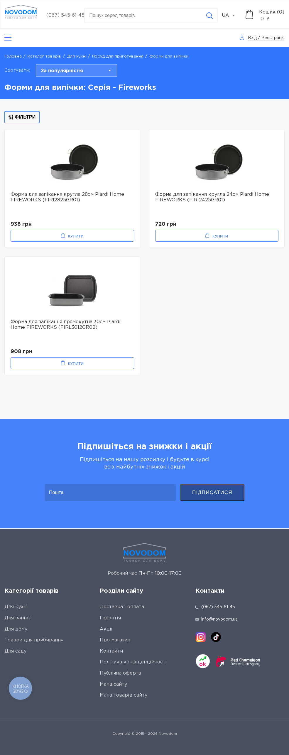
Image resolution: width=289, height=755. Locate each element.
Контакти (111, 651)
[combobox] (231, 15)
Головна (13, 56)
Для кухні (76, 56)
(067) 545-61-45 (65, 15)
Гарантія (110, 618)
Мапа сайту (113, 684)
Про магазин (115, 640)
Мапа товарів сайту (123, 695)
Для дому (15, 629)
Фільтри (22, 116)
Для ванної (17, 618)
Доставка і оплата (122, 607)
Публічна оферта (120, 673)
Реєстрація (273, 38)
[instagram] (200, 637)
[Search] (209, 15)
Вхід (252, 38)
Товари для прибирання (33, 640)
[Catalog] (7, 38)
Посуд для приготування (117, 56)
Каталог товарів (44, 56)
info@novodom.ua (216, 619)
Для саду (15, 651)
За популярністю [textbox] (62, 71)
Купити (76, 236)
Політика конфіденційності (133, 662)
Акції (106, 629)
